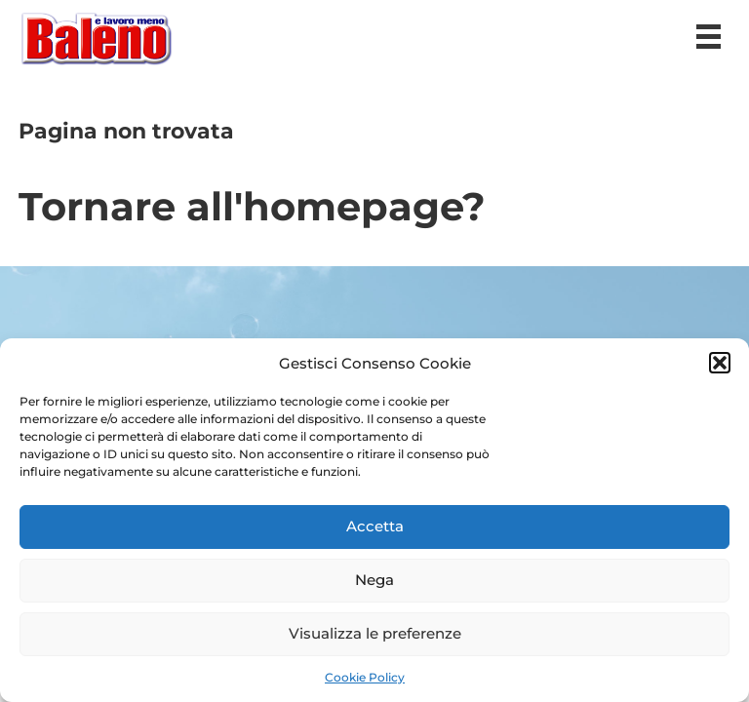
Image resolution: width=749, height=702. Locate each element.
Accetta (375, 526)
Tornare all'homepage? (252, 206)
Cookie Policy (365, 677)
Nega (374, 579)
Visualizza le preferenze (375, 633)
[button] (719, 362)
